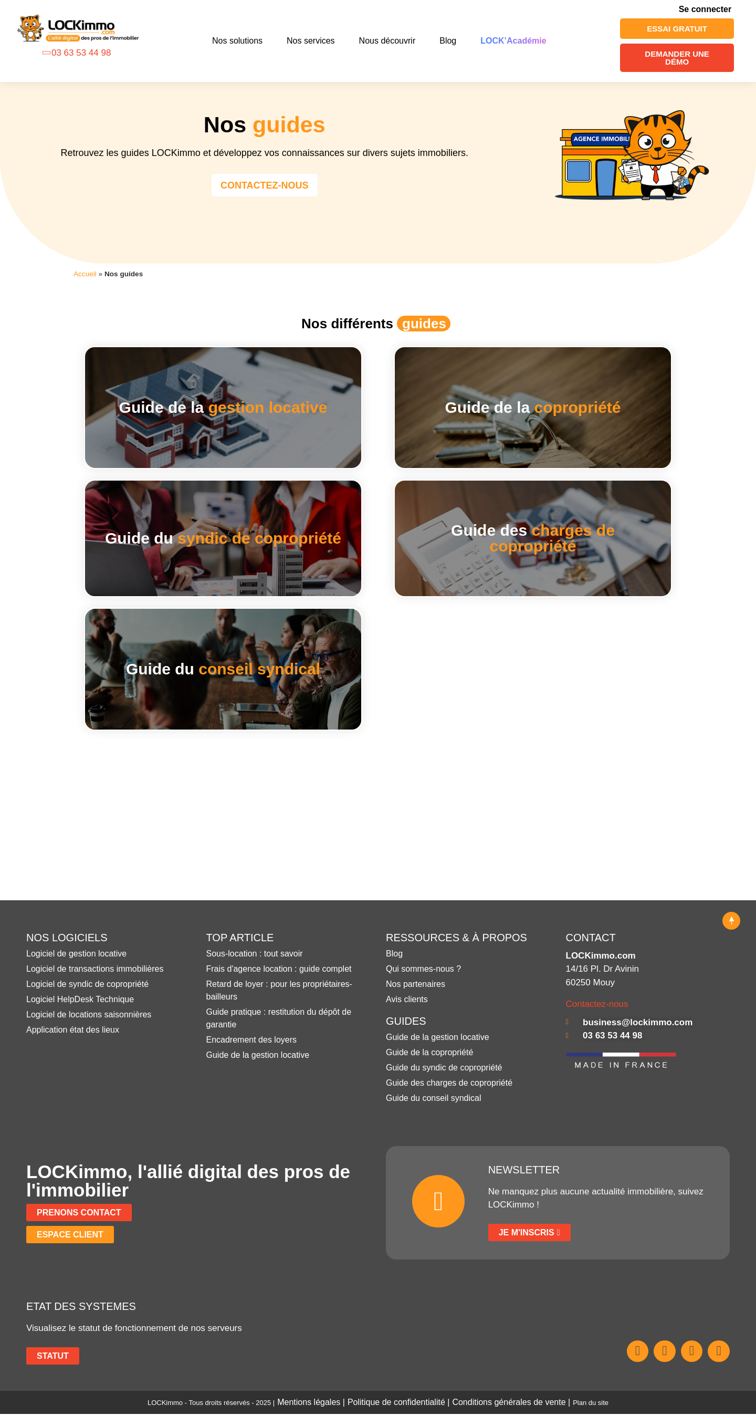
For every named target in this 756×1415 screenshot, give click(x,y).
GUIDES (406, 1022)
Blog (447, 40)
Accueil (85, 274)
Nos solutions (237, 40)
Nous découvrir (387, 40)
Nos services (311, 40)
